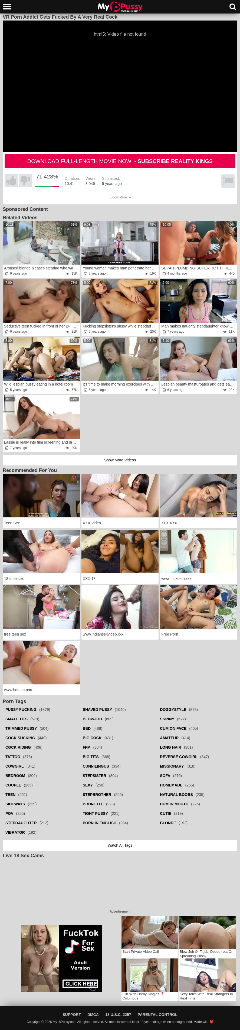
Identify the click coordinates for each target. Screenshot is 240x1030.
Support (72, 1014)
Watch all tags (120, 845)
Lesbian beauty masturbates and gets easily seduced (198, 384)
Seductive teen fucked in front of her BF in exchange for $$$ (41, 326)
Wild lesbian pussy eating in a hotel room (38, 384)
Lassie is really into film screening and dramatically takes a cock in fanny (41, 442)
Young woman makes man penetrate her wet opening (120, 268)
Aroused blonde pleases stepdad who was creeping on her (41, 268)
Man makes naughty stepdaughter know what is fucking (198, 326)
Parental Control (157, 1014)
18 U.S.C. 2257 (118, 1014)
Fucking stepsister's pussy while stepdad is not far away (120, 326)
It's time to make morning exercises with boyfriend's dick (120, 384)
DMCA (93, 1014)
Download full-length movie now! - (120, 161)
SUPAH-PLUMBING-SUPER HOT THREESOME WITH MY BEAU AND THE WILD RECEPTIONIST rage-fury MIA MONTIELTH (198, 268)
